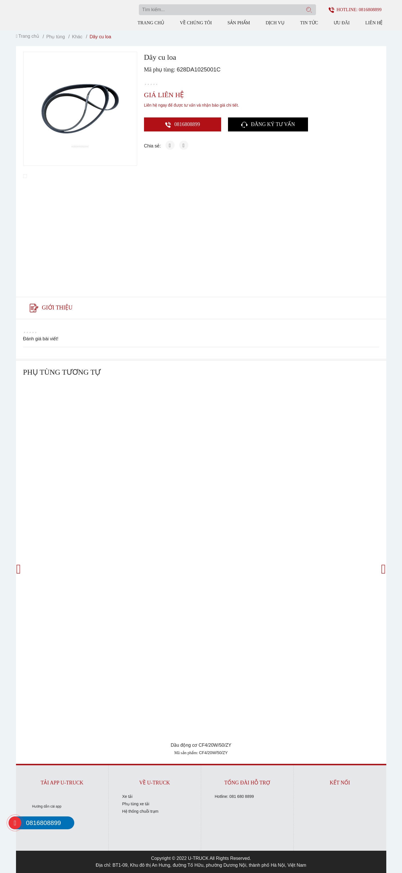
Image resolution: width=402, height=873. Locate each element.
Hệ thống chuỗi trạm (140, 811)
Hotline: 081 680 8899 (234, 796)
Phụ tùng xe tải (135, 804)
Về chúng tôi (196, 22)
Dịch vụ (275, 22)
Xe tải (127, 796)
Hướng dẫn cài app (46, 806)
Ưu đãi (342, 22)
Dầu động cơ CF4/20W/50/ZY (201, 745)
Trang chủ (151, 22)
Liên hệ (374, 22)
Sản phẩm (238, 22)
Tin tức (309, 22)
